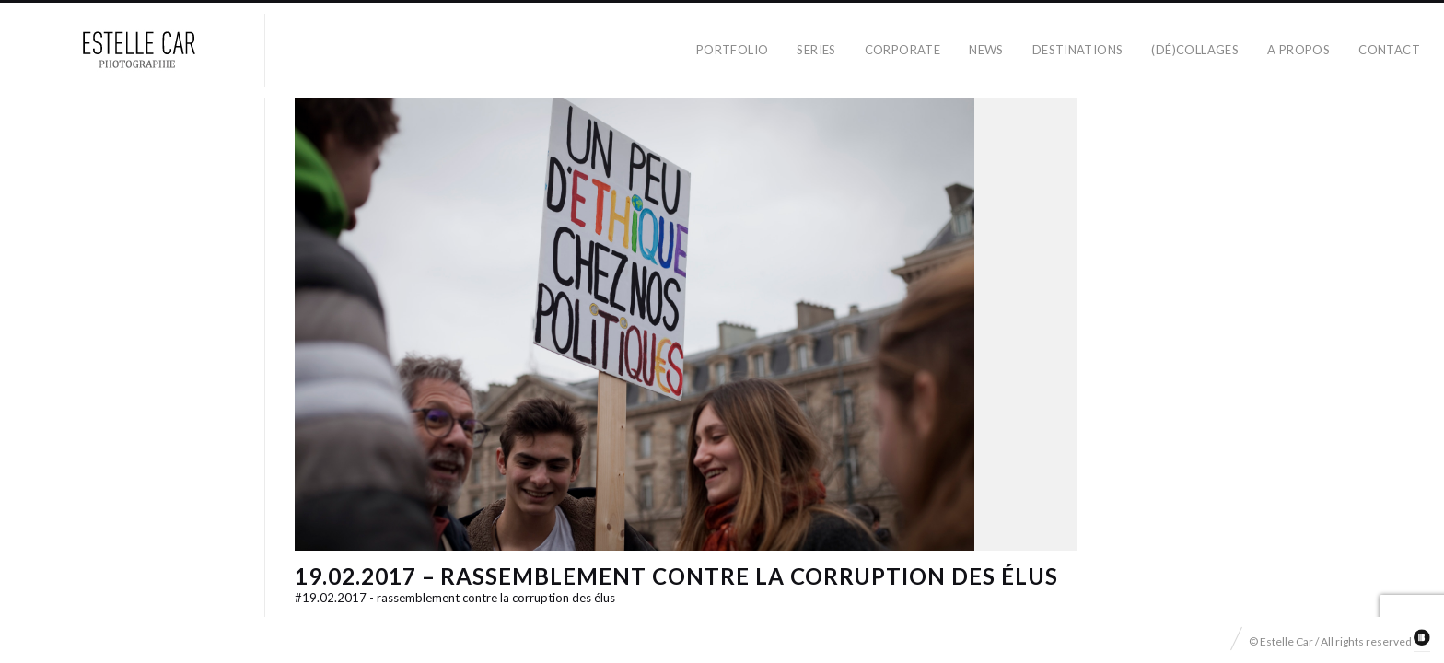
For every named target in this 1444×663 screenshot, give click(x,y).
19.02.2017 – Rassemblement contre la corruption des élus (676, 576)
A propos (1298, 49)
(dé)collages (1195, 49)
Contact (1389, 49)
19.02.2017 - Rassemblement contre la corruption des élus (455, 597)
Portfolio (732, 49)
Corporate (903, 49)
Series (816, 49)
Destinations (1078, 49)
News (986, 49)
